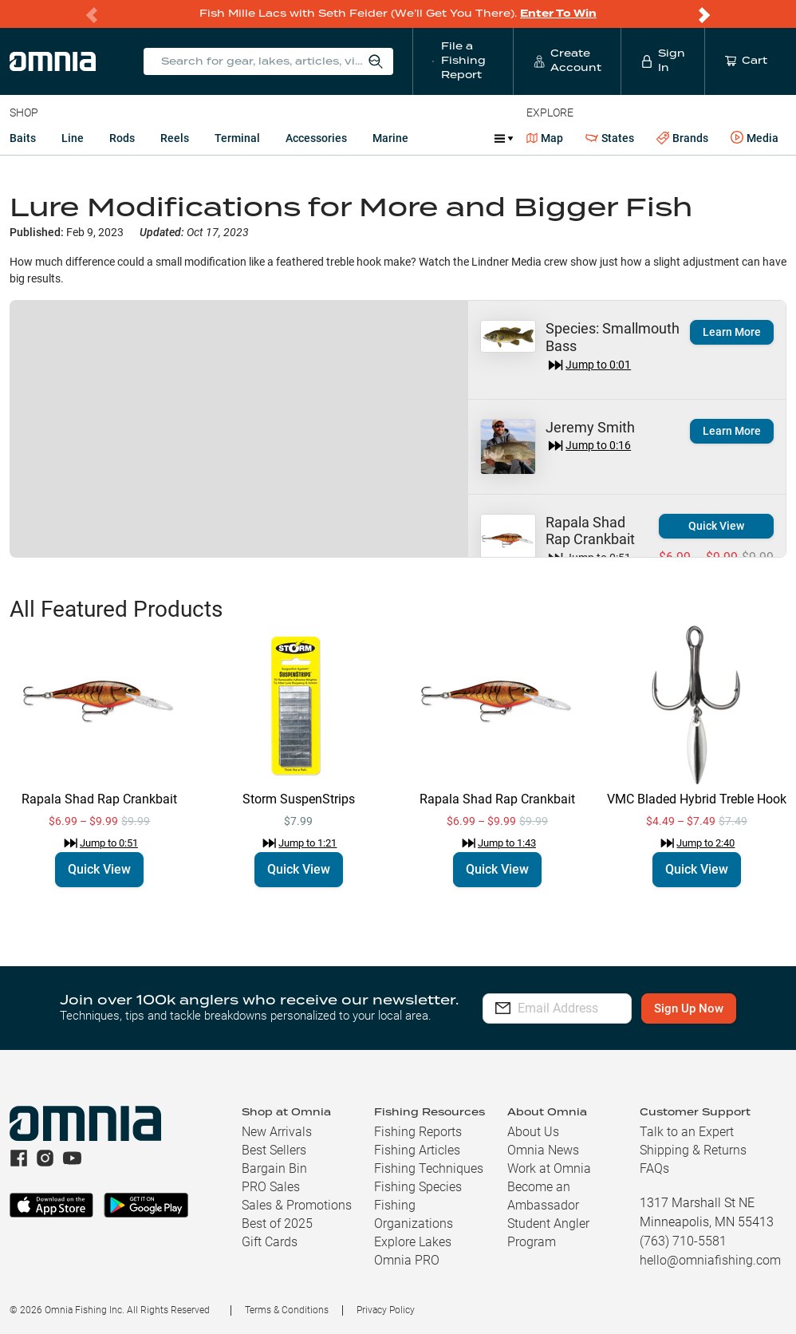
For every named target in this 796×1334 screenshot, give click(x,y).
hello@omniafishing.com (710, 1260)
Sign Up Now (711, 1008)
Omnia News (543, 1150)
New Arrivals (277, 1131)
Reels (174, 138)
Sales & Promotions (297, 1205)
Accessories (316, 138)
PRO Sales (271, 1186)
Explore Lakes (412, 1241)
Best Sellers (274, 1150)
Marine (390, 138)
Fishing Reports (418, 1131)
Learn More (732, 332)
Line (72, 138)
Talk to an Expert (687, 1131)
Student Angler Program (548, 1232)
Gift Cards (270, 1241)
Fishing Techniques (428, 1168)
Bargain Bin (274, 1168)
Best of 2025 (277, 1223)
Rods (122, 138)
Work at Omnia (549, 1168)
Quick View (716, 525)
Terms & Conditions (287, 1310)
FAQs (654, 1168)
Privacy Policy (386, 1310)
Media (754, 138)
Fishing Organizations (413, 1214)
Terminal (237, 138)
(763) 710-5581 (683, 1241)
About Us (533, 1131)
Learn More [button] (732, 430)
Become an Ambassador (543, 1196)
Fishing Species (418, 1186)
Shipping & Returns (693, 1150)
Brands (682, 138)
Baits (23, 138)
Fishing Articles (417, 1150)
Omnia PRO (406, 1260)
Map (545, 138)
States (609, 138)
